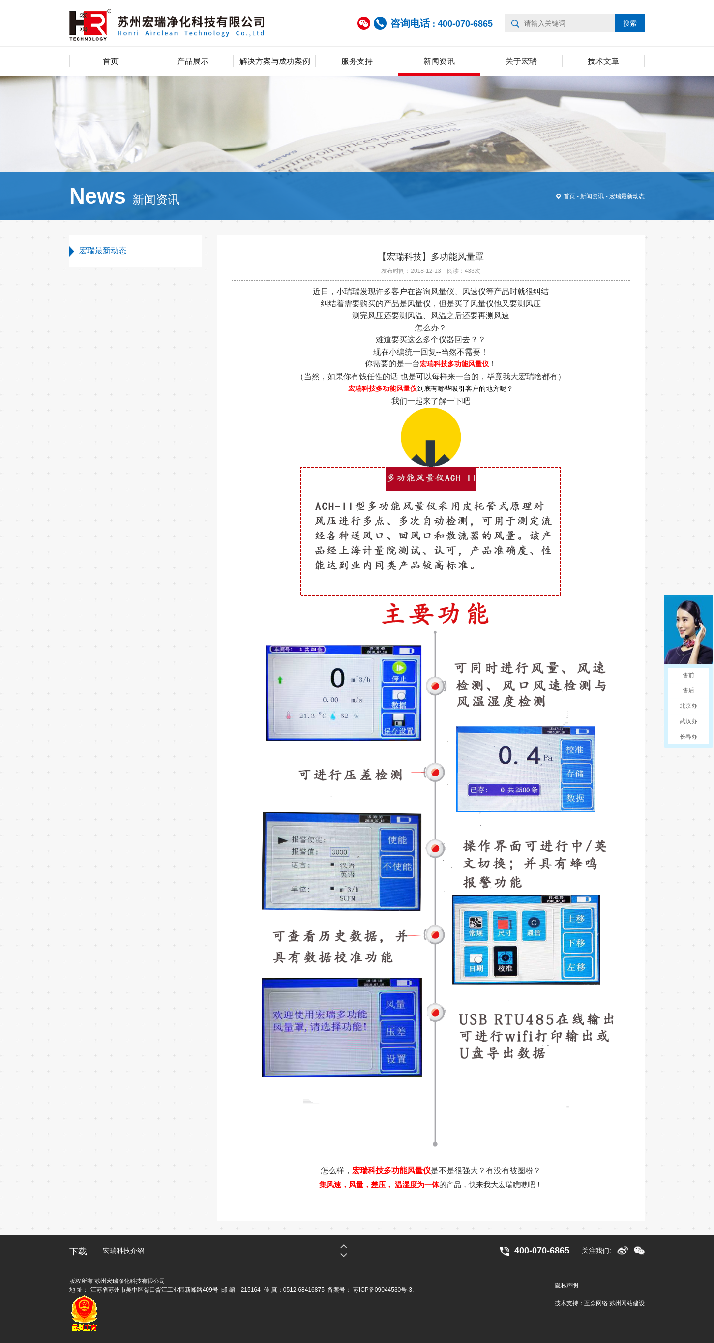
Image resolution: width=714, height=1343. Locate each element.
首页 (111, 61)
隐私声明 (566, 1285)
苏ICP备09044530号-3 (382, 1289)
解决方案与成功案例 (274, 61)
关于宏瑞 (521, 61)
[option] (230, 1250)
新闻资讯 (439, 61)
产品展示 (192, 61)
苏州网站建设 (627, 1303)
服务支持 (357, 61)
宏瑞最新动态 (627, 196)
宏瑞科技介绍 (123, 1250)
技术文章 (603, 61)
